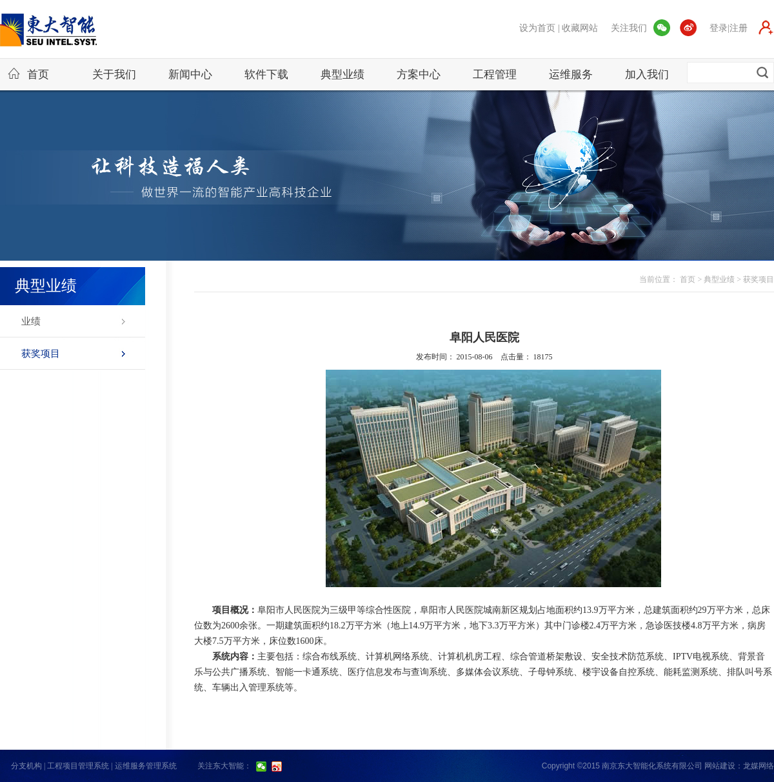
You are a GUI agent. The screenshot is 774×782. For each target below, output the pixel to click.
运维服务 (571, 74)
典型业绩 (342, 74)
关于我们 (114, 74)
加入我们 (647, 74)
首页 (28, 74)
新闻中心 (190, 74)
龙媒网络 (758, 765)
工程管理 (495, 74)
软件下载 (266, 74)
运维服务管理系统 (146, 765)
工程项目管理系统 (78, 765)
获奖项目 (40, 353)
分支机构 (26, 765)
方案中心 (419, 74)
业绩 (31, 321)
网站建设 (719, 765)
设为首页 (537, 28)
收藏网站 (580, 28)
